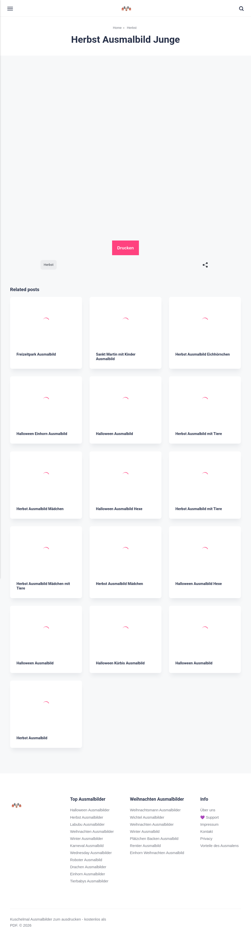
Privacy (206, 838)
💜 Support (209, 817)
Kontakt (206, 831)
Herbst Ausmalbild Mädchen (40, 508)
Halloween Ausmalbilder (90, 810)
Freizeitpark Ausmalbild (36, 354)
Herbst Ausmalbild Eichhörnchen (203, 354)
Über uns (208, 810)
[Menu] (13, 8)
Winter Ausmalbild (145, 831)
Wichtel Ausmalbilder (147, 817)
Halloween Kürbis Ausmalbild (120, 663)
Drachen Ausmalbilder (88, 867)
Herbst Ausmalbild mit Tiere (199, 433)
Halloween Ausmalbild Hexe (119, 508)
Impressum (209, 824)
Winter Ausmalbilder (87, 838)
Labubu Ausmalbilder (87, 824)
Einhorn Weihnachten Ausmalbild (157, 853)
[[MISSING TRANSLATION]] (205, 265)
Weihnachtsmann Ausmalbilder (155, 810)
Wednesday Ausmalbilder (91, 853)
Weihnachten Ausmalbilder (92, 831)
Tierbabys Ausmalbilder (89, 881)
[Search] (238, 9)
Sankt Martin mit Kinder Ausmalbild (116, 356)
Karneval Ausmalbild (87, 846)
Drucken (125, 247)
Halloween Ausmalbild (115, 433)
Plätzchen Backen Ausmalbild (154, 838)
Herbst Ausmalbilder (87, 817)
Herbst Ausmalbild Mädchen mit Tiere (43, 585)
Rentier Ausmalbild (145, 846)
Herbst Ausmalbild (32, 738)
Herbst (49, 265)
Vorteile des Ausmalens (220, 846)
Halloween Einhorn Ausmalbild (42, 433)
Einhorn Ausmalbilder (88, 874)
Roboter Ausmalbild (86, 860)
